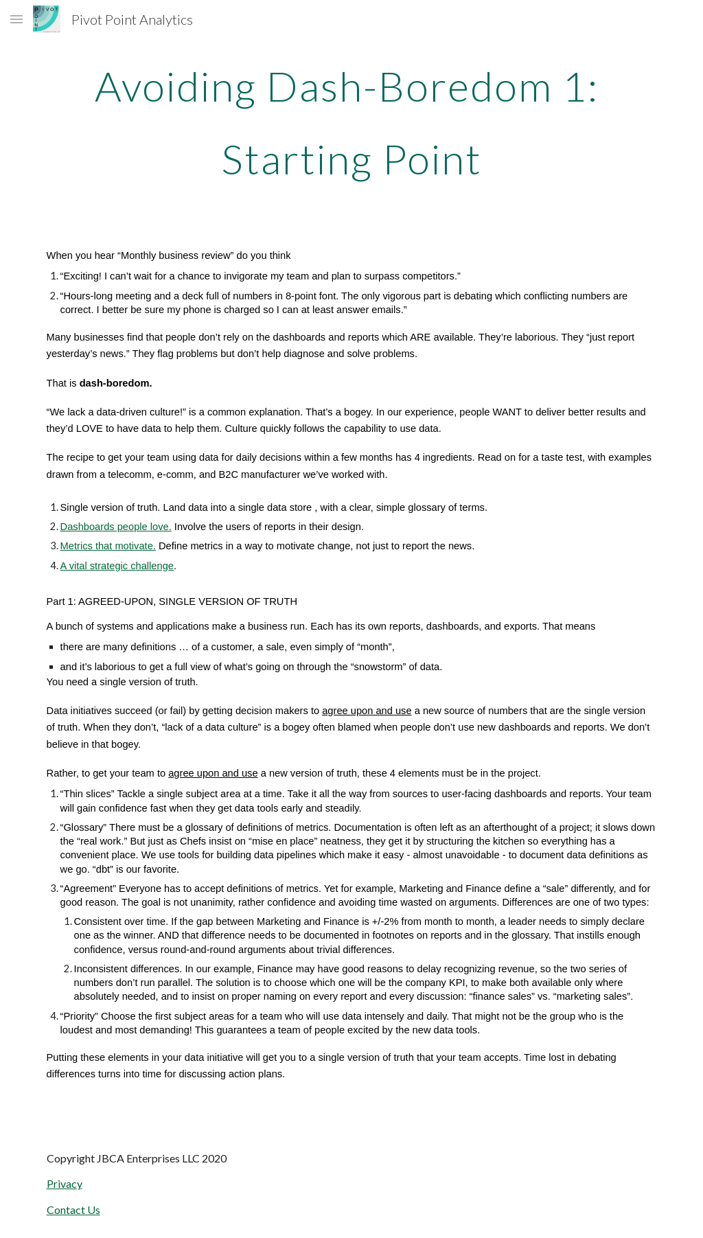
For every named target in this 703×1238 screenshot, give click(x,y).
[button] (16, 19)
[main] (351, 122)
